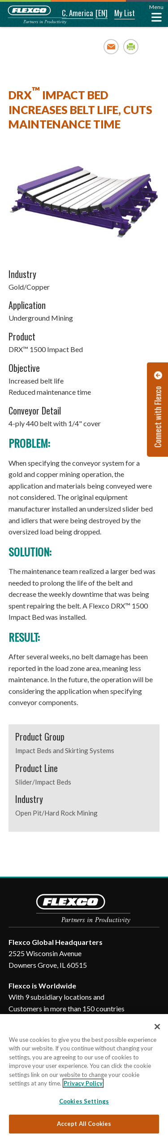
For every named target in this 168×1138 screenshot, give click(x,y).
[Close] (157, 1027)
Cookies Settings (84, 1101)
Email (111, 46)
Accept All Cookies (84, 1123)
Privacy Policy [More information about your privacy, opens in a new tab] (83, 1083)
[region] (84, 1076)
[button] (71, 13)
